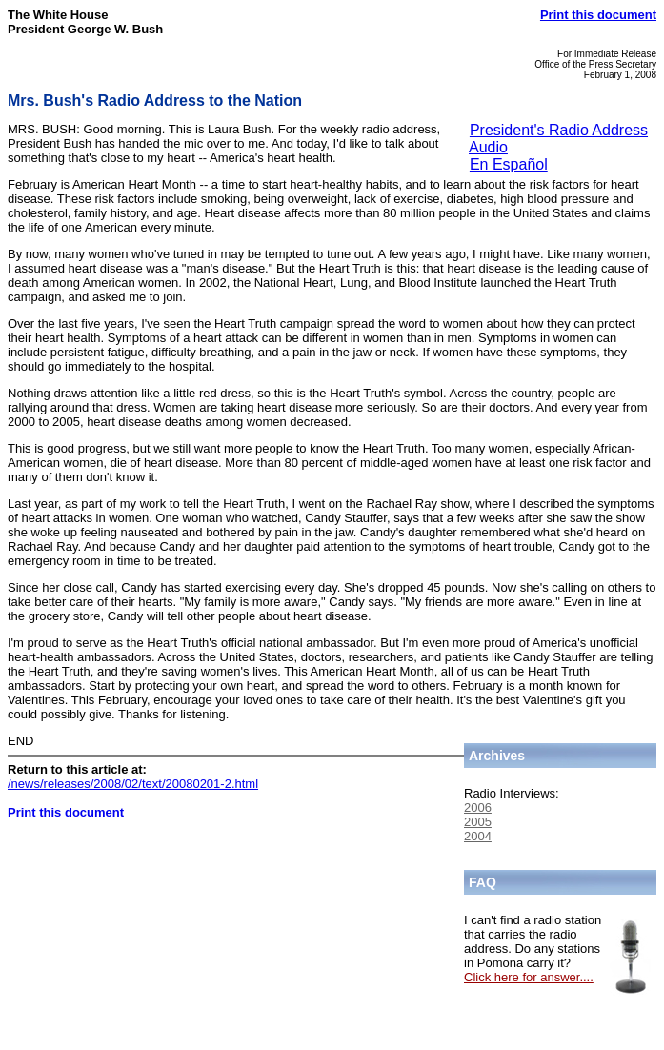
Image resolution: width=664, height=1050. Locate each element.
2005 (478, 822)
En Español (509, 164)
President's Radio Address (559, 130)
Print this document (598, 15)
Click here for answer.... (529, 977)
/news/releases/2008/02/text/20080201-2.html (133, 784)
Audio (488, 147)
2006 (478, 807)
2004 (478, 836)
